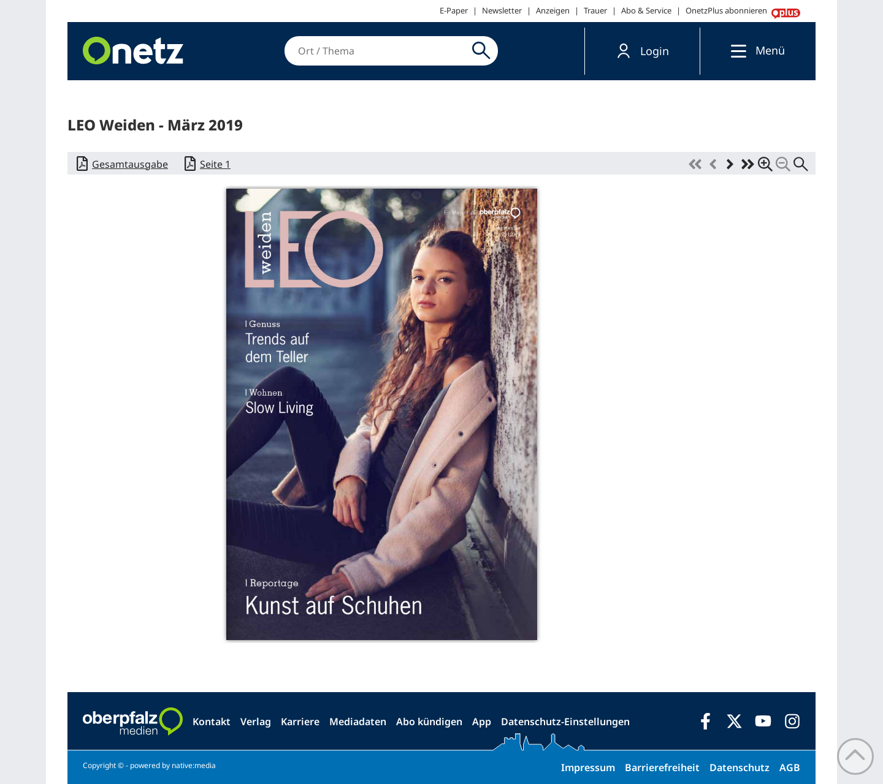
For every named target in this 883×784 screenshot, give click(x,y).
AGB (789, 767)
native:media (194, 765)
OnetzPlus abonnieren (726, 10)
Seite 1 (215, 164)
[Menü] (735, 51)
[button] (642, 51)
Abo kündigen (429, 721)
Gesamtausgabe (130, 164)
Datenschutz (739, 767)
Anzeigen (553, 10)
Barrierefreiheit (662, 767)
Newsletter (502, 10)
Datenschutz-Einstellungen (565, 721)
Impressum (588, 767)
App (481, 721)
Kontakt (212, 721)
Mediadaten (357, 721)
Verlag (255, 721)
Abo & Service (646, 10)
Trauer (595, 10)
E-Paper (454, 10)
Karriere (300, 721)
